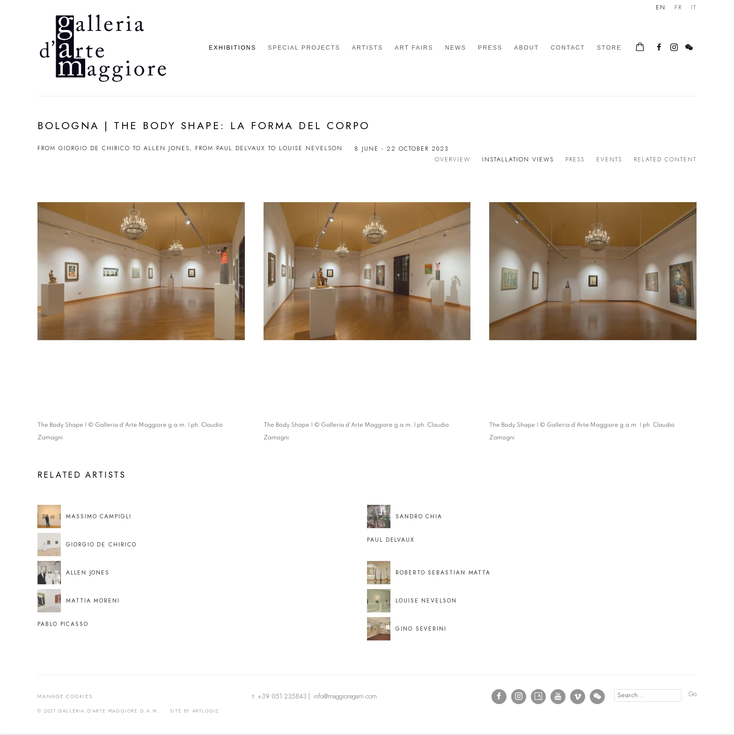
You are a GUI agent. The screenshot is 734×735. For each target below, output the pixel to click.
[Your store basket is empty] (640, 48)
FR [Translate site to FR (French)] (678, 7)
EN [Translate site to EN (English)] (661, 7)
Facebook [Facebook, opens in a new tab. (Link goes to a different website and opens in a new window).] (659, 47)
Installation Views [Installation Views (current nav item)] (518, 159)
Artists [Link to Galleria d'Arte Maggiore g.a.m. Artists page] (367, 47)
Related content (665, 159)
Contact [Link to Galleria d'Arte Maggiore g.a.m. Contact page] (567, 47)
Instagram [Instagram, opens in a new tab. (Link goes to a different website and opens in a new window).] (674, 47)
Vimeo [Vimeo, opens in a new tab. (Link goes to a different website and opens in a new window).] (577, 696)
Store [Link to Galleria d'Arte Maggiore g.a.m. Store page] (609, 47)
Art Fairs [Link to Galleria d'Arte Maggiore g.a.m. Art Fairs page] (414, 47)
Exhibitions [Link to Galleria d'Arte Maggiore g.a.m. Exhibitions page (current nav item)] (232, 47)
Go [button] (693, 694)
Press (575, 159)
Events (609, 159)
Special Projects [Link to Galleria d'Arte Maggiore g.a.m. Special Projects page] (304, 47)
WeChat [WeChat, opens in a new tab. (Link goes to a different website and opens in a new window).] (689, 47)
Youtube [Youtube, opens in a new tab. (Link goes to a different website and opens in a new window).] (557, 696)
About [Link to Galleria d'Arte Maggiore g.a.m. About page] (526, 47)
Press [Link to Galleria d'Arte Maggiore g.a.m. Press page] (490, 47)
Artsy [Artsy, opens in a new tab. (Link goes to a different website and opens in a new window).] (538, 696)
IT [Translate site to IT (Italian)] (694, 7)
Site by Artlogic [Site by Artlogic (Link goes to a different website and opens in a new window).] (195, 710)
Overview (452, 159)
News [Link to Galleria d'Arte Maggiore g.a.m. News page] (455, 47)
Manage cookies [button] (65, 696)
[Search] (648, 695)
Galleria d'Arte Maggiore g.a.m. (103, 48)
